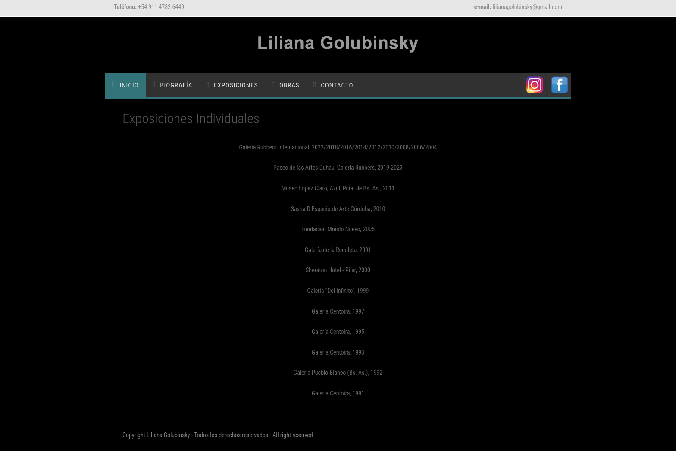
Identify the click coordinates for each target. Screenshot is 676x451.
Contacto (337, 85)
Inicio (129, 85)
